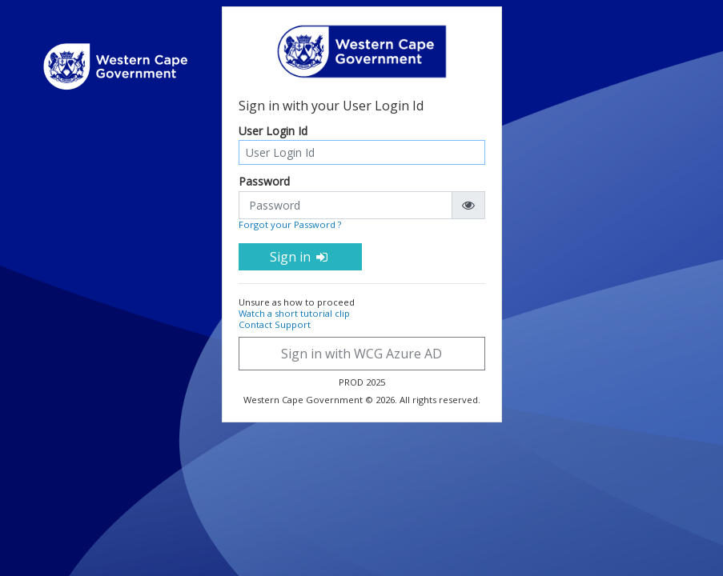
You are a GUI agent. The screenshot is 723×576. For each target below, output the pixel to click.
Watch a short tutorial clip (294, 313)
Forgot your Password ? (290, 224)
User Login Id (273, 131)
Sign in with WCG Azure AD (361, 353)
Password (264, 182)
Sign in (300, 257)
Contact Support (275, 324)
